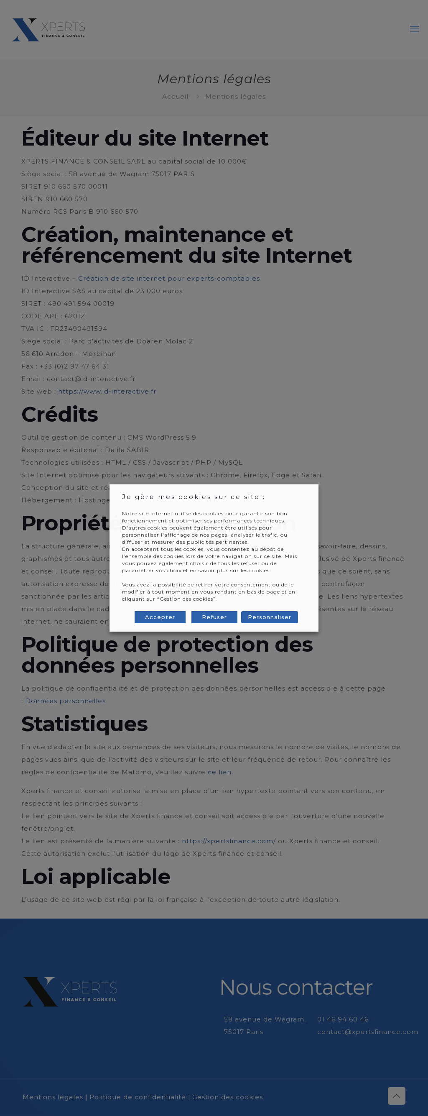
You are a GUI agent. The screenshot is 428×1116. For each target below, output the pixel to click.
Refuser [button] (214, 617)
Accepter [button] (160, 617)
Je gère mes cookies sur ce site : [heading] (193, 497)
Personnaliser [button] (269, 617)
